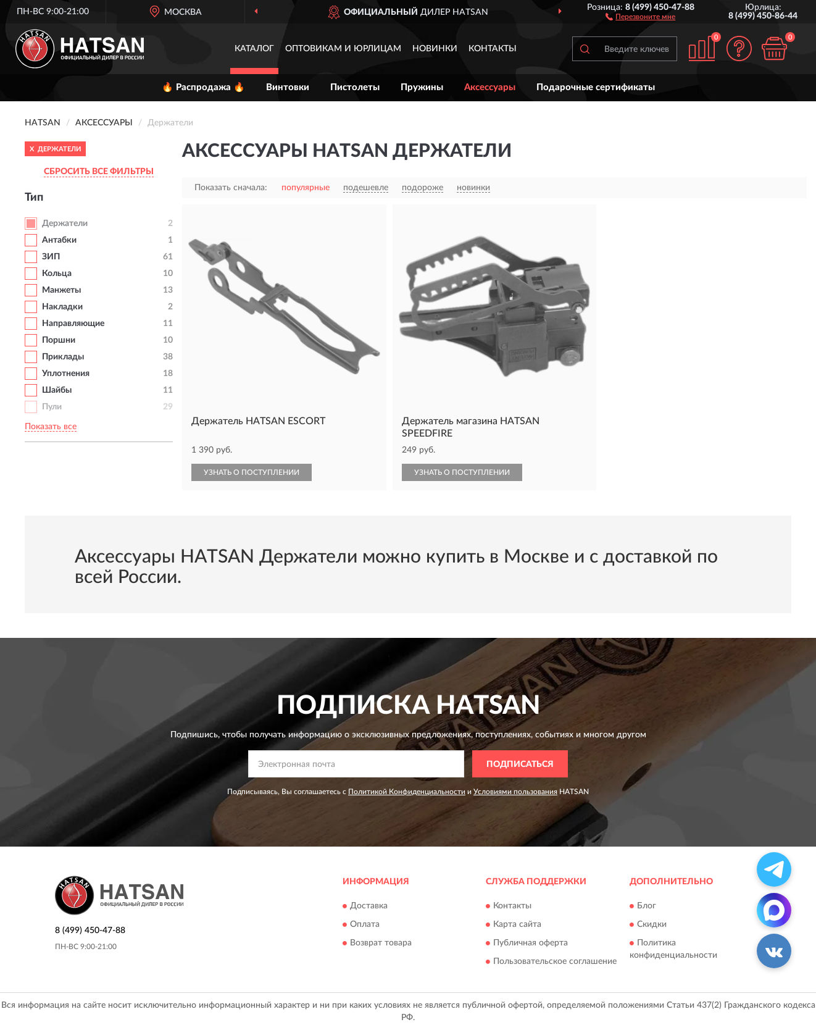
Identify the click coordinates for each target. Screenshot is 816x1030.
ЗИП (51, 257)
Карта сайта (517, 924)
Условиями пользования (515, 791)
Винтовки (287, 87)
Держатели (65, 223)
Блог (646, 906)
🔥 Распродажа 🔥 (203, 87)
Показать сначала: (230, 187)
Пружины (422, 87)
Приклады (63, 357)
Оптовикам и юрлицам (343, 48)
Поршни (58, 340)
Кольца (57, 273)
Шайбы (57, 390)
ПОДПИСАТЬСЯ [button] (520, 764)
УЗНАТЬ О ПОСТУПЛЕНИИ (251, 472)
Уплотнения (66, 373)
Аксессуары (489, 87)
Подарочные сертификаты (595, 87)
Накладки (62, 307)
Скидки (652, 924)
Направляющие (73, 323)
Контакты (492, 48)
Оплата (365, 924)
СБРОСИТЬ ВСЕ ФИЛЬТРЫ (99, 171)
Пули (52, 407)
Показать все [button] (51, 426)
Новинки (434, 48)
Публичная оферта (530, 943)
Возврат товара (381, 943)
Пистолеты (355, 87)
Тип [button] (34, 197)
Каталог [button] (254, 48)
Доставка (369, 906)
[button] (640, 16)
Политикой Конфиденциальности (406, 791)
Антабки (59, 240)
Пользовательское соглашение (555, 961)
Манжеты (61, 290)
